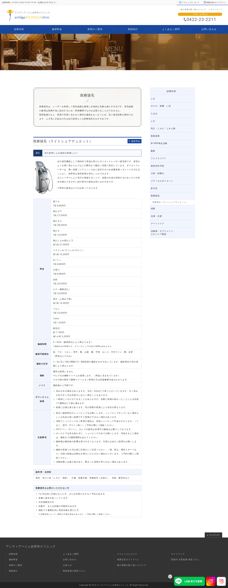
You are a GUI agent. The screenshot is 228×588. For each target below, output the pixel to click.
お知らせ (67, 565)
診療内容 (19, 29)
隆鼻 (155, 149)
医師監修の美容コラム (74, 571)
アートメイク (160, 219)
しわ (155, 120)
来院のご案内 (95, 29)
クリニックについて (189, 2)
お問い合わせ (209, 29)
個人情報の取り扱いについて (193, 9)
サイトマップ (216, 9)
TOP (35, 79)
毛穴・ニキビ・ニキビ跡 (166, 127)
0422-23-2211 (201, 19)
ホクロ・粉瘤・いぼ (163, 105)
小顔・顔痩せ (160, 170)
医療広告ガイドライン (215, 2)
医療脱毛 (157, 192)
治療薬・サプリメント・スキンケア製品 (166, 228)
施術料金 (57, 29)
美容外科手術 (160, 163)
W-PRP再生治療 (161, 141)
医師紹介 (133, 29)
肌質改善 (157, 134)
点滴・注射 (158, 211)
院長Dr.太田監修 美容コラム (185, 559)
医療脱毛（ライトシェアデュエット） (170, 198)
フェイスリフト (161, 156)
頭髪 (155, 204)
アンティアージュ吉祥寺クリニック (31, 546)
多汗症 (156, 184)
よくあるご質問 (171, 29)
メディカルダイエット (164, 177)
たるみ (156, 112)
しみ (155, 98)
